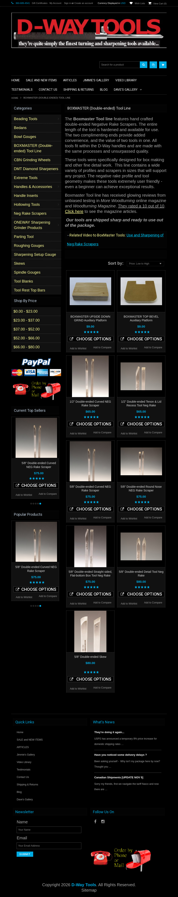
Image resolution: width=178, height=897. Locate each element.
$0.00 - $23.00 (25, 311)
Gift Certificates (40, 3)
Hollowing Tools (27, 204)
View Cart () (160, 3)
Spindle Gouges (27, 272)
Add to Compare (102, 347)
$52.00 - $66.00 (26, 338)
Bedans (20, 128)
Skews (19, 263)
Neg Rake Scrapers (30, 213)
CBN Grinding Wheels (32, 160)
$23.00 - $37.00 (26, 320)
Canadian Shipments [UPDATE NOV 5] (118, 777)
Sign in (67, 3)
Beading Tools (25, 119)
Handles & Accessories (33, 187)
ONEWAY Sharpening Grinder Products (32, 225)
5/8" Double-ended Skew (90, 656)
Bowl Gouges (25, 137)
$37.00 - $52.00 (26, 329)
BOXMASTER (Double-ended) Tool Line (33, 148)
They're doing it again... (109, 732)
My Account (55, 3)
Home (14, 98)
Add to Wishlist (78, 348)
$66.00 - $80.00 (26, 347)
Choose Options (90, 338)
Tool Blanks (23, 281)
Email (22, 838)
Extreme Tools (26, 178)
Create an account (83, 3)
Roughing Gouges (29, 246)
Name (22, 822)
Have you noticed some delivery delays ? (120, 754)
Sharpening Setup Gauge (35, 254)
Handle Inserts (26, 196)
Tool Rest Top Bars (29, 290)
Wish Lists (140, 3)
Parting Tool (24, 237)
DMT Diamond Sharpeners (36, 169)
